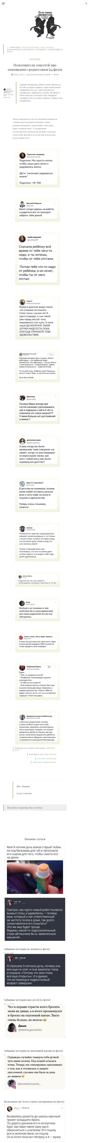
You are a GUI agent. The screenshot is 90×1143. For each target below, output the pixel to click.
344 (57, 74)
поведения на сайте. (49, 762)
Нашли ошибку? (44, 74)
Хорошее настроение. (30, 47)
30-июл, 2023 (18, 74)
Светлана (27, 793)
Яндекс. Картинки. (50, 754)
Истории (26, 786)
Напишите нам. (51, 759)
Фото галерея (47, 47)
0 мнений (32, 74)
